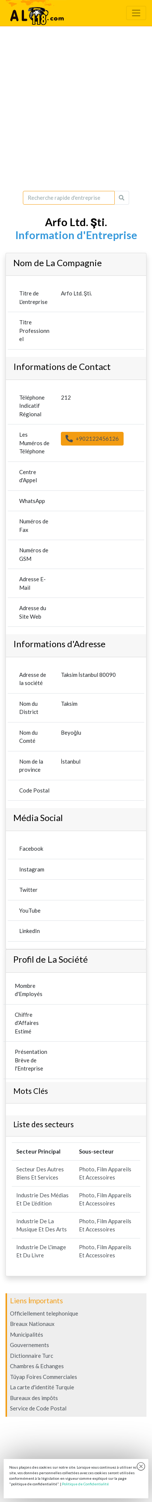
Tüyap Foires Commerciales (43, 1376)
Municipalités (26, 1334)
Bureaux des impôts (34, 1398)
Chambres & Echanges (37, 1366)
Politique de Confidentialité (85, 1484)
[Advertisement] (76, 108)
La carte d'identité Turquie (42, 1387)
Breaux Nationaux (32, 1323)
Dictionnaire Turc (31, 1355)
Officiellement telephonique (44, 1313)
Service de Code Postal (38, 1408)
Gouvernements (29, 1344)
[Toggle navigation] (136, 13)
